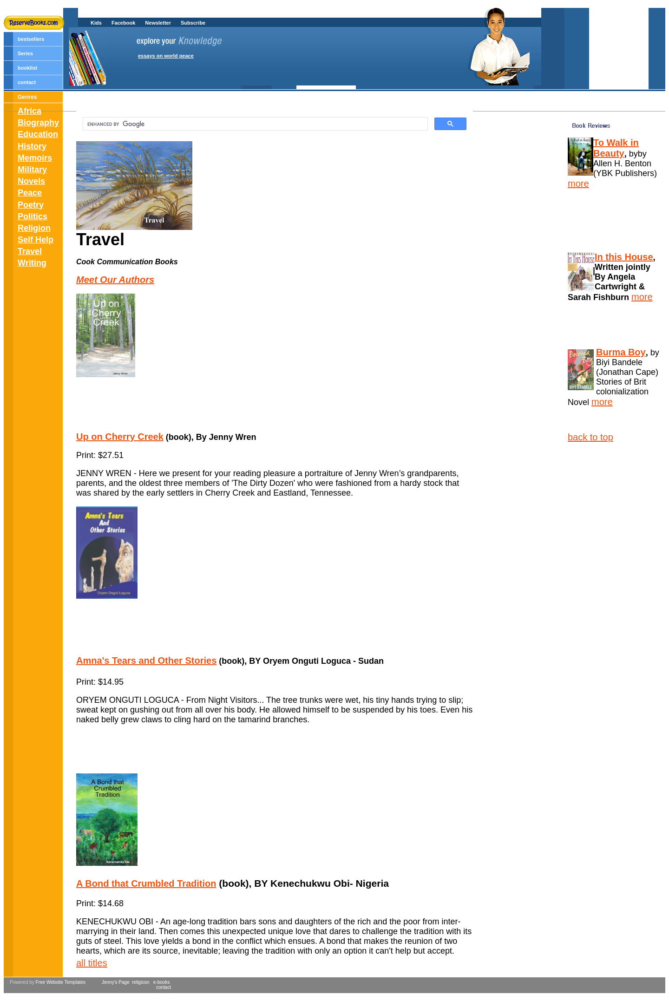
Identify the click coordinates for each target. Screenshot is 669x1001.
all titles (91, 963)
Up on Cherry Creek (120, 437)
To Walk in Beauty (616, 147)
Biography (38, 122)
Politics (32, 216)
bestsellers (31, 39)
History (32, 146)
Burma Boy (621, 352)
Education (38, 134)
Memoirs (35, 158)
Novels (31, 181)
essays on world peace (166, 56)
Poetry (31, 204)
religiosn (140, 982)
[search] (254, 124)
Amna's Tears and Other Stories (146, 660)
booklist (27, 68)
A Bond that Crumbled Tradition (146, 883)
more (578, 183)
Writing (32, 263)
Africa (29, 111)
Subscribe (193, 23)
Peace (30, 192)
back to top (590, 437)
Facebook (123, 23)
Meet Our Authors (115, 280)
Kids (96, 23)
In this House (624, 257)
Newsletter (158, 23)
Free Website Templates (60, 982)
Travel (30, 251)
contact (27, 82)
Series (25, 53)
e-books (161, 982)
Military (32, 169)
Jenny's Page (116, 982)
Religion (34, 228)
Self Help (35, 239)
